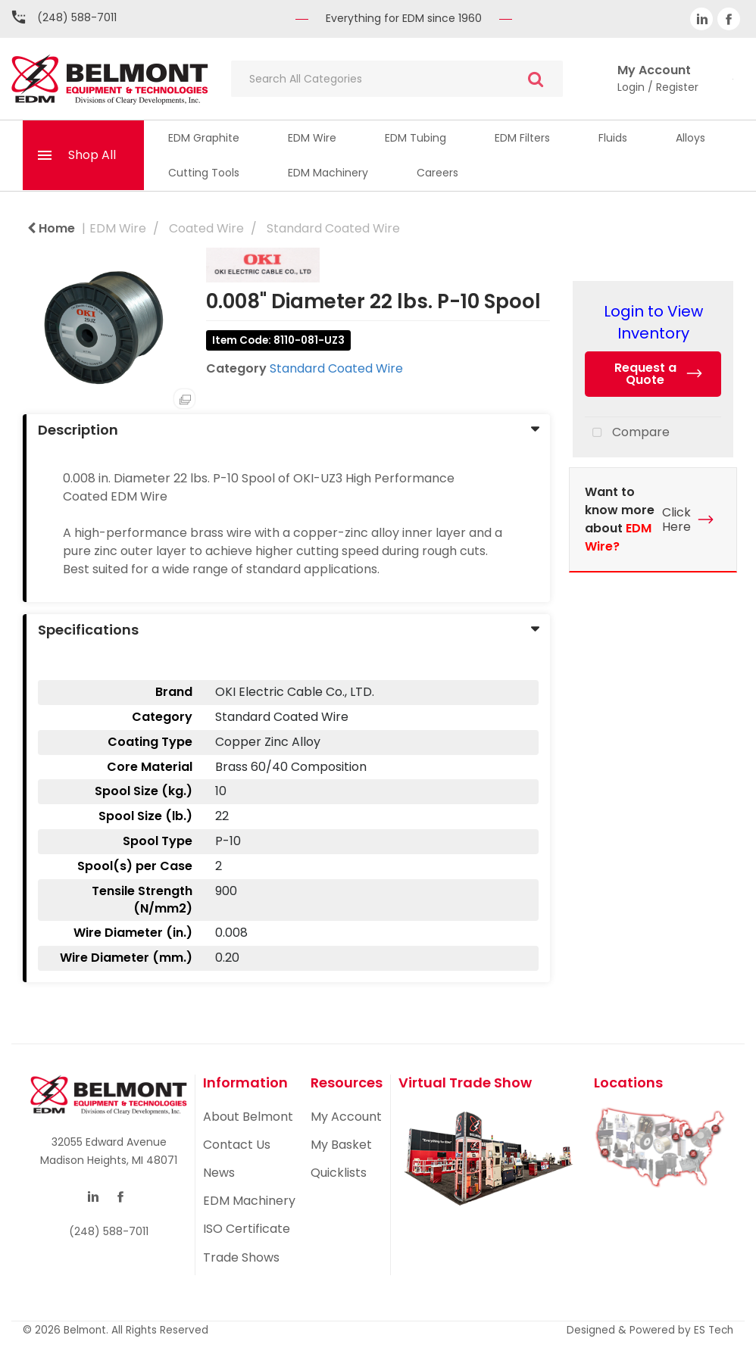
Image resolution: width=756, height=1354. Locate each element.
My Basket (341, 1144)
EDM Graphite (203, 137)
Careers (437, 172)
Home (51, 228)
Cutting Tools (203, 172)
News (219, 1172)
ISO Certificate (246, 1228)
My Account (346, 1116)
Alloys (690, 137)
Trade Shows (241, 1257)
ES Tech (713, 1330)
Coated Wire (206, 228)
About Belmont (248, 1116)
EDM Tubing (415, 137)
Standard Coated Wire (333, 228)
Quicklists (339, 1172)
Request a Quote (645, 373)
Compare (627, 433)
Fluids (612, 137)
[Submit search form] (535, 79)
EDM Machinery (328, 172)
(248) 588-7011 (77, 17)
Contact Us (236, 1144)
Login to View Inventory (653, 322)
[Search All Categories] (397, 79)
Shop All (92, 155)
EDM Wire (312, 137)
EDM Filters (522, 137)
